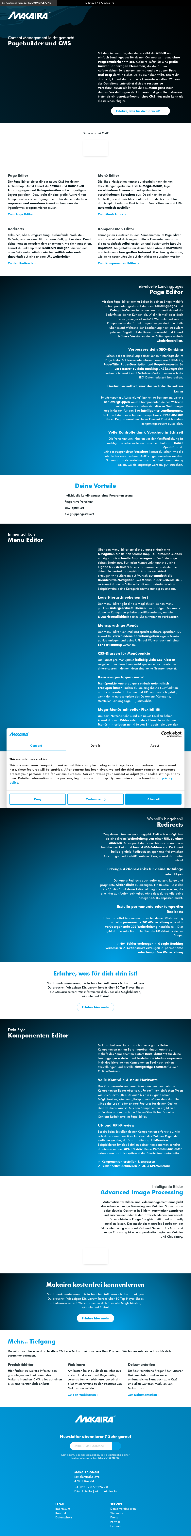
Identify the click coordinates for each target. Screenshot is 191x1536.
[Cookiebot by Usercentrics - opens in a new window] (164, 734)
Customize (95, 799)
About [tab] (154, 745)
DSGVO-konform (108, 1457)
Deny (37, 799)
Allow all (153, 799)
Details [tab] (95, 745)
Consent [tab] (36, 745)
